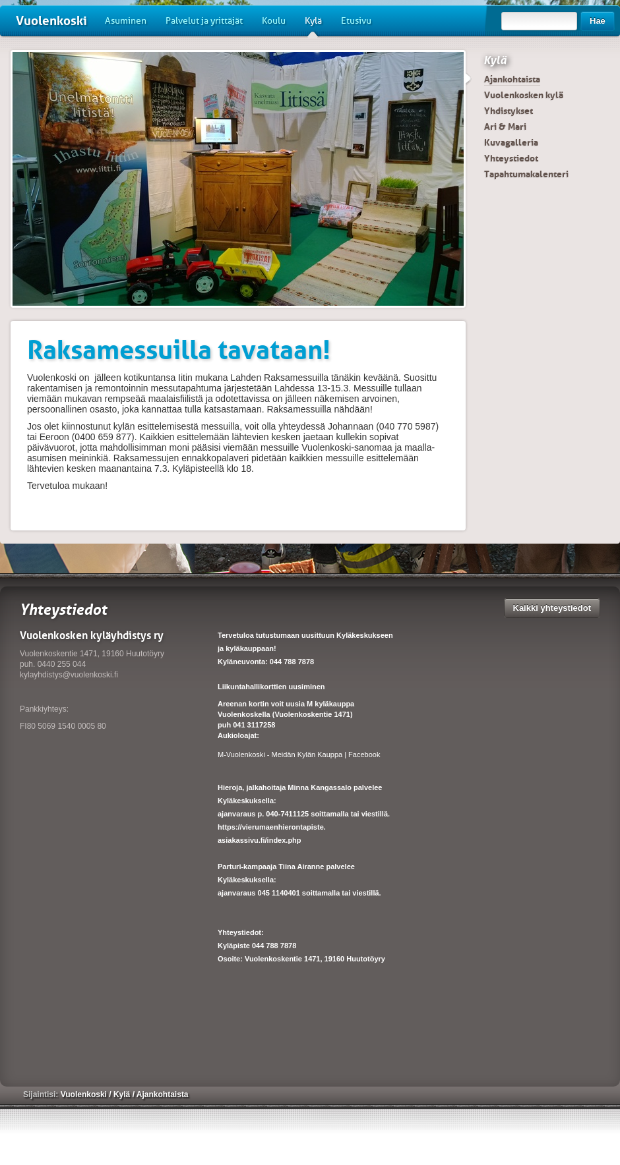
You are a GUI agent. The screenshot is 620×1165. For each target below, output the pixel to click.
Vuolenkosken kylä (523, 95)
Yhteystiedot (511, 158)
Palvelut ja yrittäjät (204, 20)
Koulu (274, 20)
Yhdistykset (508, 111)
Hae (597, 21)
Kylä (313, 25)
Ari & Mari (505, 126)
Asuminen (125, 20)
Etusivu (356, 20)
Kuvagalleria (511, 142)
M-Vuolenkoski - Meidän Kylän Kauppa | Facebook (299, 754)
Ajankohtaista (512, 79)
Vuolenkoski (51, 20)
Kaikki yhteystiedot (552, 608)
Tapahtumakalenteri (526, 174)
